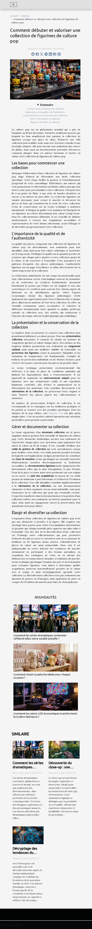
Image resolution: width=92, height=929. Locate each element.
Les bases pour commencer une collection (45, 109)
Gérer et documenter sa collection (45, 119)
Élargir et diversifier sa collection (45, 122)
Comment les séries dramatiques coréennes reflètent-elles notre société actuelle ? (39, 637)
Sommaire (46, 104)
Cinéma (25, 15)
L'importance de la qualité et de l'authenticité (45, 112)
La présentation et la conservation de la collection (45, 115)
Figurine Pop (56, 413)
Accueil (14, 15)
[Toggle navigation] (13, 4)
